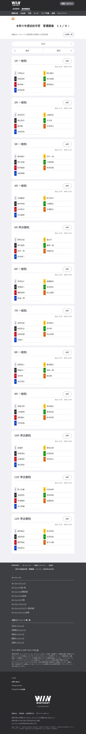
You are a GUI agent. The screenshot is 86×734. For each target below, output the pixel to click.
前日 (21, 50)
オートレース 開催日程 (20, 592)
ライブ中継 (45, 13)
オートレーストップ (19, 583)
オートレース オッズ (19, 604)
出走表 (23, 13)
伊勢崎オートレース (19, 630)
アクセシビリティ (17, 685)
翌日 (65, 50)
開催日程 (15, 13)
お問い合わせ (16, 682)
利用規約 (21, 713)
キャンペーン (62, 13)
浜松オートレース (18, 634)
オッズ (36, 13)
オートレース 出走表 (19, 596)
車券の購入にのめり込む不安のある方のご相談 (26, 720)
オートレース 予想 (18, 600)
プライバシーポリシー (42, 713)
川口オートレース (18, 626)
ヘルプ (14, 678)
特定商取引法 (30, 713)
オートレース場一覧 (19, 587)
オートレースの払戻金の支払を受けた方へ (24, 723)
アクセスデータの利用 (18, 689)
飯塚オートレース (18, 638)
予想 (29, 13)
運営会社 (14, 713)
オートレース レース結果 (20, 612)
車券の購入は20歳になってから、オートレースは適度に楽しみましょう (33, 717)
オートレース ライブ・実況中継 (23, 608)
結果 (53, 13)
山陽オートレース (18, 642)
